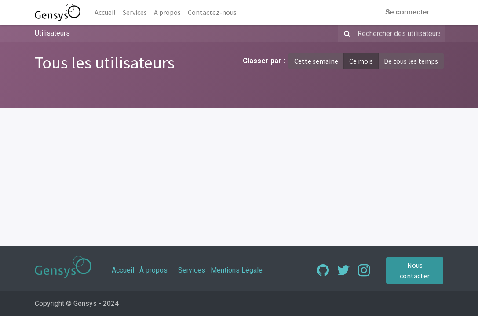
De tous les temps (411, 61)
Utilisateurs (52, 33)
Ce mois (361, 61)
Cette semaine (316, 61)
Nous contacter (415, 270)
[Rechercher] (345, 33)
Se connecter (407, 12)
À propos (153, 270)
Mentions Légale (237, 270)
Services (191, 270)
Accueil (123, 270)
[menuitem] (105, 12)
